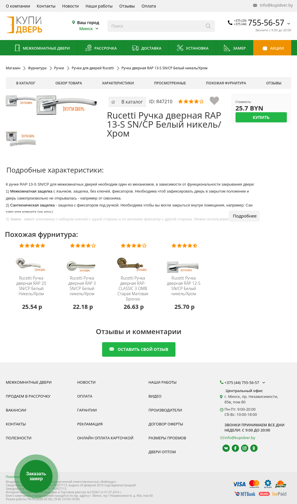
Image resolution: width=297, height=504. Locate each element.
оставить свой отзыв (138, 349)
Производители (165, 410)
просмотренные (170, 83)
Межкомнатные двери (41, 48)
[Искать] (208, 26)
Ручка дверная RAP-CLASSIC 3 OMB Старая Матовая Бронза (132, 288)
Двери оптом (162, 451)
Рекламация (90, 424)
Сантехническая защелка (32, 205)
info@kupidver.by (272, 5)
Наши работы (99, 6)
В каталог (25, 83)
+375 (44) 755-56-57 (245, 382)
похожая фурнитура (226, 83)
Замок (15, 219)
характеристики (118, 83)
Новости (70, 6)
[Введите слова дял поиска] (155, 26)
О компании (18, 6)
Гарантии (87, 410)
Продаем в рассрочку (28, 396)
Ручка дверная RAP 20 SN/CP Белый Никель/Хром (31, 285)
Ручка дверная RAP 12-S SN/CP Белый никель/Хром (183, 285)
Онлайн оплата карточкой (105, 437)
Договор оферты (165, 424)
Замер (234, 48)
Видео (155, 396)
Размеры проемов (167, 437)
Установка (192, 48)
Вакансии (16, 410)
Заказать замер (36, 476)
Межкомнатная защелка (31, 191)
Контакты (46, 6)
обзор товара (68, 83)
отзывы (274, 83)
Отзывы (127, 6)
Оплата (149, 6)
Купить (261, 117)
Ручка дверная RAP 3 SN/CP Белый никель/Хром (82, 285)
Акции (272, 48)
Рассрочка (101, 48)
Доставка (147, 48)
